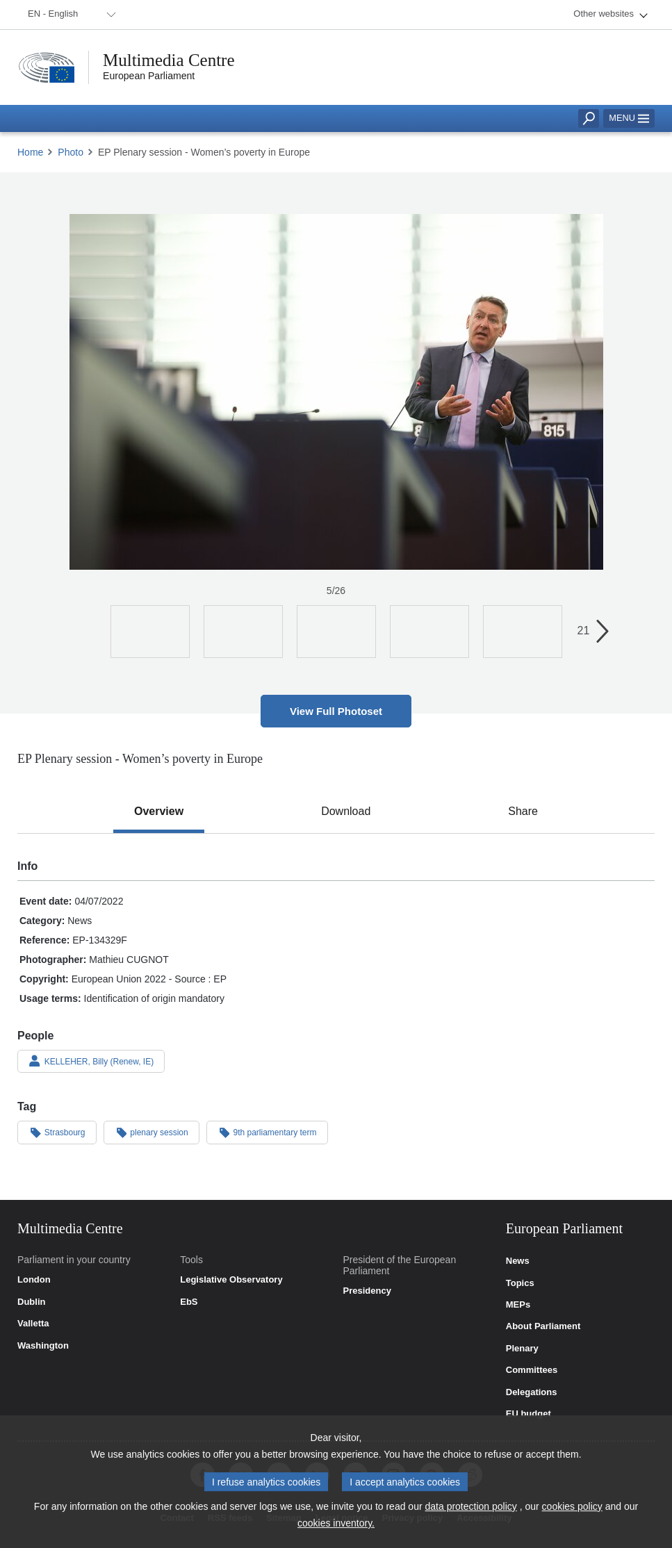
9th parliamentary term (267, 1132)
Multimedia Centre (169, 60)
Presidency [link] (367, 1291)
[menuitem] (69, 14)
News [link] (518, 1261)
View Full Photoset (336, 711)
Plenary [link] (522, 1348)
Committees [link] (531, 1370)
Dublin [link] (31, 1302)
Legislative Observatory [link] (231, 1280)
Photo (70, 152)
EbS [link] (188, 1302)
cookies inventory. (336, 1530)
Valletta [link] (33, 1323)
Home (30, 152)
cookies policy (572, 1514)
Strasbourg (56, 1132)
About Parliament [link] (543, 1326)
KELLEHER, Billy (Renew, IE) (91, 1061)
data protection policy (471, 1514)
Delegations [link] (531, 1392)
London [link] (34, 1280)
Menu (629, 118)
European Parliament (149, 75)
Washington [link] (43, 1346)
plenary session (151, 1132)
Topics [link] (520, 1283)
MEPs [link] (518, 1305)
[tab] (158, 811)
